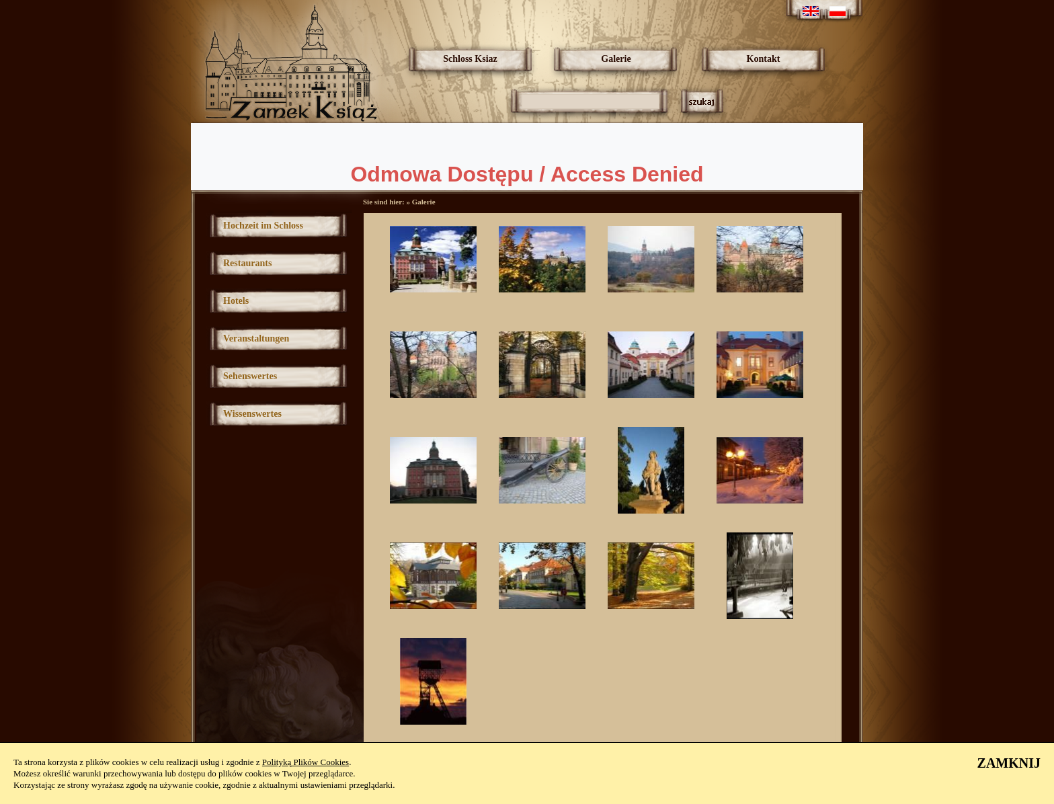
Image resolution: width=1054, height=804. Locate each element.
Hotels (236, 301)
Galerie (616, 59)
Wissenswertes (252, 414)
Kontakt (763, 59)
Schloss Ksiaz (470, 59)
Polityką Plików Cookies (305, 762)
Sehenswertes (250, 376)
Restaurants (247, 263)
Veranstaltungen (256, 338)
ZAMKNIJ (1009, 763)
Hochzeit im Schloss (263, 225)
